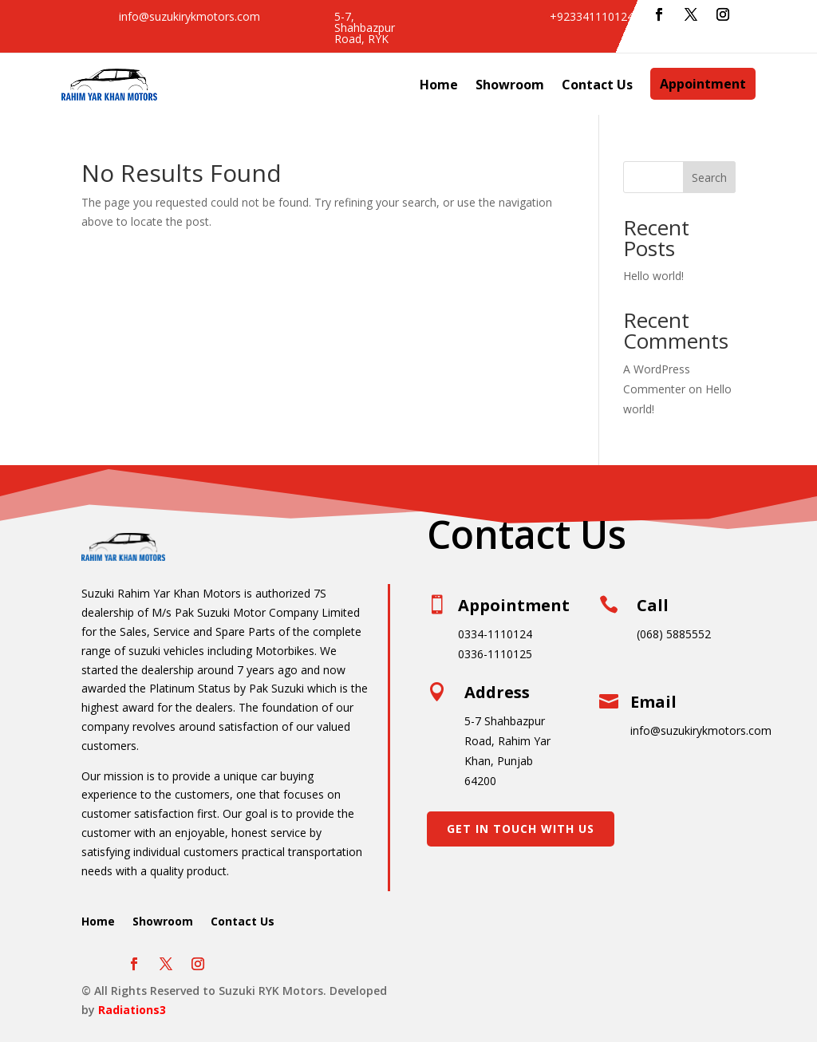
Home (439, 84)
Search (709, 177)
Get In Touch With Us (520, 828)
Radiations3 (132, 1009)
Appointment (703, 84)
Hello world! (653, 275)
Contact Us (597, 84)
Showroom (510, 84)
